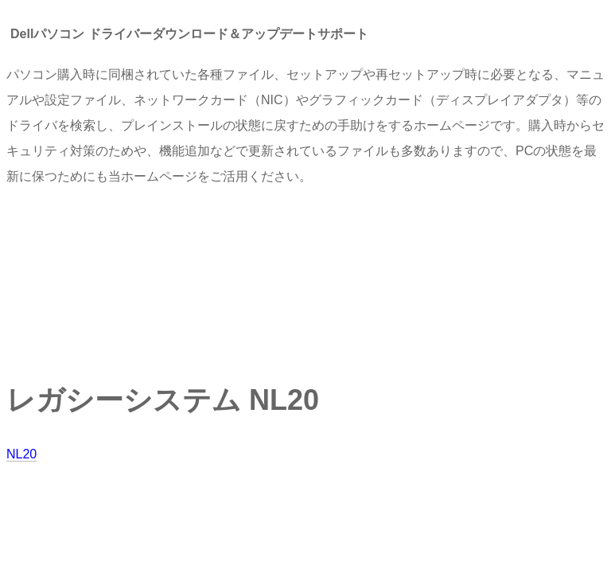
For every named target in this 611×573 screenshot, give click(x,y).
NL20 (21, 454)
